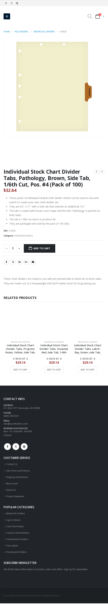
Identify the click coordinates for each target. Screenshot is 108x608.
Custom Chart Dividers (18, 536)
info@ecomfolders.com (16, 424)
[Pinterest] (17, 3)
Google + (26, 262)
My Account (12, 485)
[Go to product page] (20, 323)
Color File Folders (15, 529)
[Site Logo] (21, 16)
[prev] (96, 171)
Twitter (13, 262)
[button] (7, 16)
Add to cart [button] (20, 369)
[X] (11, 3)
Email (33, 262)
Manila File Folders (16, 516)
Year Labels (12, 549)
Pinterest (24, 447)
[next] (101, 171)
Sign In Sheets (13, 523)
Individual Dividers (23, 235)
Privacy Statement (15, 499)
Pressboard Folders (16, 556)
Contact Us (12, 465)
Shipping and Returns (17, 478)
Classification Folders (17, 543)
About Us (11, 492)
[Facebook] (6, 3)
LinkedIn (20, 262)
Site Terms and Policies (18, 472)
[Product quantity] (13, 248)
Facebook (6, 262)
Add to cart (41, 248)
